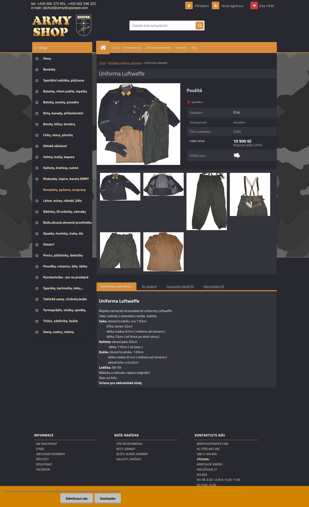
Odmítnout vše (77, 498)
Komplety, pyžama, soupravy (125, 63)
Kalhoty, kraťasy (128, 459)
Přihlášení (202, 5)
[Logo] (61, 25)
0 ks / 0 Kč (266, 5)
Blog (194, 47)
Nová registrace (232, 5)
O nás (115, 47)
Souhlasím (107, 498)
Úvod (102, 63)
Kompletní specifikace (116, 286)
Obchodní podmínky (158, 47)
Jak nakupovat (132, 47)
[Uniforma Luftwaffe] (138, 85)
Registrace (44, 464)
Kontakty (181, 47)
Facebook (43, 469)
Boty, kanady (125, 448)
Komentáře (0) (214, 286)
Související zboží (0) (180, 286)
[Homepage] (105, 47)
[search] (199, 26)
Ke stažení (149, 286)
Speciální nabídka (129, 443)
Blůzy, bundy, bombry (132, 454)
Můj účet (42, 459)
